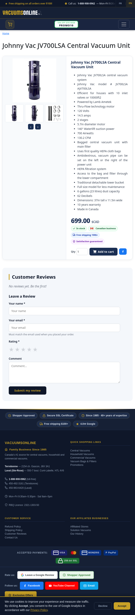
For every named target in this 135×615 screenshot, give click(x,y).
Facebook (31, 585)
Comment (15, 358)
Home (5, 33)
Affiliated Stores (79, 526)
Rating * (14, 341)
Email (89, 585)
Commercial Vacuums (82, 457)
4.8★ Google (85, 424)
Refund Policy (13, 526)
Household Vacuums (82, 454)
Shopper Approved (21, 415)
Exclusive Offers (20, 595)
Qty (73, 251)
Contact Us (11, 537)
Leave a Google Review (37, 575)
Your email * (17, 320)
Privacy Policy (39, 610)
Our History (77, 533)
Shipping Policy (13, 530)
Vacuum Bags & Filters (83, 461)
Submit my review (27, 390)
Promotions (77, 464)
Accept (122, 605)
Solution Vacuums (80, 530)
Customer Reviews (15, 533)
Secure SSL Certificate (58, 415)
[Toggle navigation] (123, 24)
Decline (102, 605)
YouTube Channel (62, 585)
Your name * (17, 303)
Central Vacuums (80, 450)
